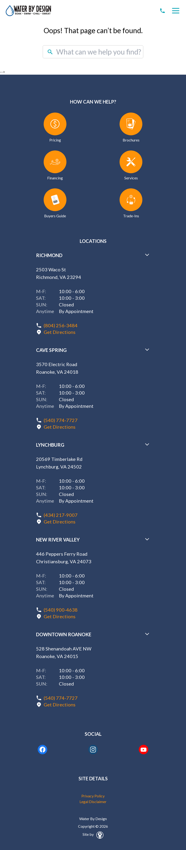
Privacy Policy (93, 796)
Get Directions (59, 332)
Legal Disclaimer (93, 801)
